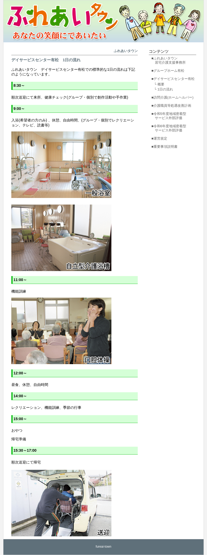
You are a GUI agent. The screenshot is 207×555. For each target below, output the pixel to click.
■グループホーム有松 (167, 71)
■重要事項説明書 (164, 147)
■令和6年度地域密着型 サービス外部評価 (168, 128)
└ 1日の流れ (163, 89)
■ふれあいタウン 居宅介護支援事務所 (168, 60)
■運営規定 (159, 138)
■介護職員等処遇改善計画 (171, 106)
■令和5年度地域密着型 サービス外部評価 (168, 116)
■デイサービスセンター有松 (173, 79)
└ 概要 (159, 84)
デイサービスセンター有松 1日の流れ (46, 60)
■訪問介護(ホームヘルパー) (172, 97)
